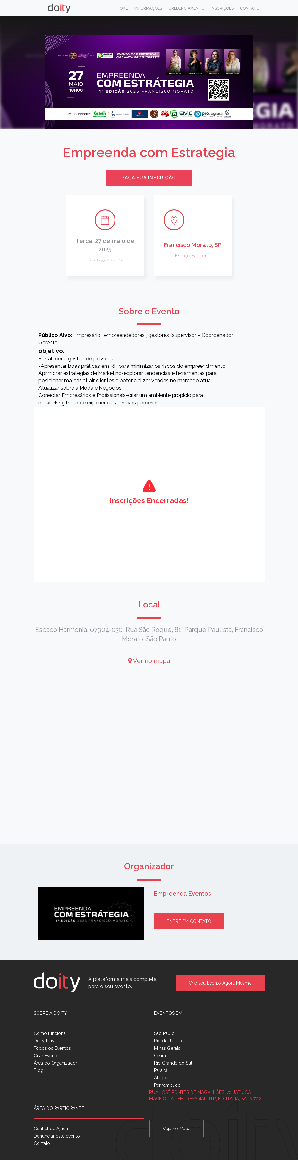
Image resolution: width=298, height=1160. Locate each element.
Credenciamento (186, 8)
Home (122, 8)
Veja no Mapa (177, 1128)
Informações (148, 8)
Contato (249, 8)
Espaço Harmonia (193, 255)
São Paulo (164, 1033)
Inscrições (222, 8)
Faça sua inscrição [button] (149, 177)
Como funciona (50, 1033)
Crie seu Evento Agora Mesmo (220, 983)
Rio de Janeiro (169, 1040)
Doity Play (44, 1040)
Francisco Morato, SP (193, 245)
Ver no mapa (149, 661)
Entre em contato (189, 921)
